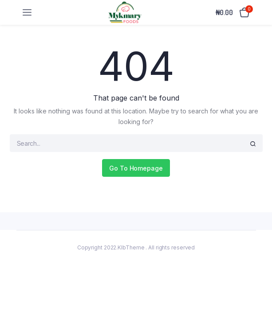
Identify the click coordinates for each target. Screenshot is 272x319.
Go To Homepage (136, 168)
